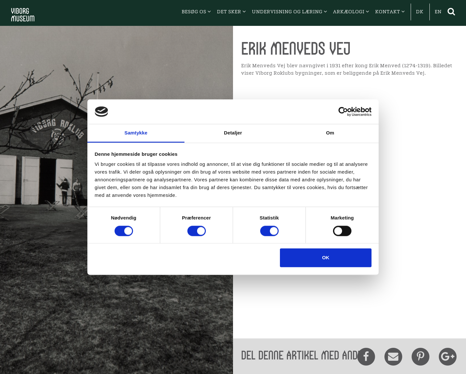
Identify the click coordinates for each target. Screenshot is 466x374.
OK (325, 258)
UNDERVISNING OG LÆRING (289, 12)
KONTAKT (390, 12)
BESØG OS (196, 12)
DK (419, 12)
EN (438, 12)
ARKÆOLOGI (351, 12)
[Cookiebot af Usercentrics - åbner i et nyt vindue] (343, 111)
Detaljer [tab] (233, 133)
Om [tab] (330, 133)
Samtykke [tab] (136, 133)
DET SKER (231, 12)
